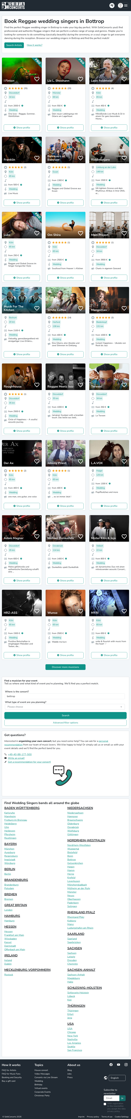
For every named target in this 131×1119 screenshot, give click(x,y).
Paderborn (73, 902)
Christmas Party (42, 1095)
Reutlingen (10, 838)
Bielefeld (72, 852)
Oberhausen (74, 899)
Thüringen (72, 1010)
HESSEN (10, 927)
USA (70, 1024)
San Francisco (74, 1050)
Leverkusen (73, 881)
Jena (69, 1018)
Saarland (72, 938)
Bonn (70, 856)
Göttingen (72, 834)
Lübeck (71, 996)
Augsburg (9, 852)
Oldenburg (73, 823)
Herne (70, 874)
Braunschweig (75, 820)
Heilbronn (9, 831)
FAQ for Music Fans (11, 1073)
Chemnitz (72, 964)
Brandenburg (11, 884)
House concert (41, 1070)
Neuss (70, 895)
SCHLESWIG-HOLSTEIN (84, 988)
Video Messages (42, 1073)
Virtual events (41, 1088)
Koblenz (71, 920)
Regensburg (11, 856)
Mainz (70, 924)
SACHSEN (74, 948)
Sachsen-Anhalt (76, 974)
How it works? (34, 45)
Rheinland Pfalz (75, 917)
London (8, 910)
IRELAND (11, 955)
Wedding (39, 1081)
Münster (72, 892)
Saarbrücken (74, 942)
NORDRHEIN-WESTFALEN (86, 840)
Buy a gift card (8, 1081)
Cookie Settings (122, 1116)
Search (65, 715)
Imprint (81, 1116)
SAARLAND (75, 934)
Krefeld (71, 877)
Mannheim (10, 816)
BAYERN (10, 844)
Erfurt (70, 1014)
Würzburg (9, 863)
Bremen (8, 899)
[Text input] (111, 1098)
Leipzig (71, 956)
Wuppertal (73, 848)
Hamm (71, 870)
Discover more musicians (65, 667)
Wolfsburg (73, 831)
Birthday (38, 1084)
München (9, 848)
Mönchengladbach (77, 884)
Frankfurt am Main (14, 935)
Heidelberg (10, 823)
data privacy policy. (116, 1110)
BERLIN (9, 869)
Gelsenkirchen (75, 863)
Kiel (69, 1000)
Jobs (69, 1073)
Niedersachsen (75, 813)
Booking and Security (12, 1077)
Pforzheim (9, 834)
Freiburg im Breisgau (15, 820)
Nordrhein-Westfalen (79, 845)
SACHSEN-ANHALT (81, 970)
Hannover (72, 816)
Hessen (8, 931)
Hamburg (9, 920)
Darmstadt (10, 946)
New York (72, 1035)
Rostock (8, 974)
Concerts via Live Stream (46, 1077)
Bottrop (71, 859)
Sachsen (71, 953)
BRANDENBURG (16, 880)
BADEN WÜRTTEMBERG (22, 808)
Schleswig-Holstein (78, 992)
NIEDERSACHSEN (80, 808)
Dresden (72, 960)
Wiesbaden (10, 938)
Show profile (23, 127)
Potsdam (9, 888)
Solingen (72, 906)
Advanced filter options (65, 722)
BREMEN (10, 894)
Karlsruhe (9, 813)
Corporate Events (43, 1092)
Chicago (71, 1032)
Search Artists (14, 45)
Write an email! (16, 758)
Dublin (8, 964)
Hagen (70, 866)
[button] (123, 5)
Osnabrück (73, 827)
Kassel (8, 942)
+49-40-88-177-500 (20, 754)
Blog (69, 1070)
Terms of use (106, 1116)
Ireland (8, 960)
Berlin (7, 874)
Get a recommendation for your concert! (29, 762)
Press (70, 1077)
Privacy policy (93, 1116)
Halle (70, 982)
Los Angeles (74, 1043)
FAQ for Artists (9, 1070)
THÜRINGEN (76, 1006)
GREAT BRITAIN (15, 905)
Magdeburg (73, 978)
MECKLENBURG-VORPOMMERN (27, 970)
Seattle (71, 1046)
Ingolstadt (9, 859)
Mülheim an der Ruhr (78, 888)
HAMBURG (12, 916)
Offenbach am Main (14, 949)
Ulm (6, 827)
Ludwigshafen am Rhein (80, 928)
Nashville (72, 1039)
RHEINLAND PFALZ (81, 912)
